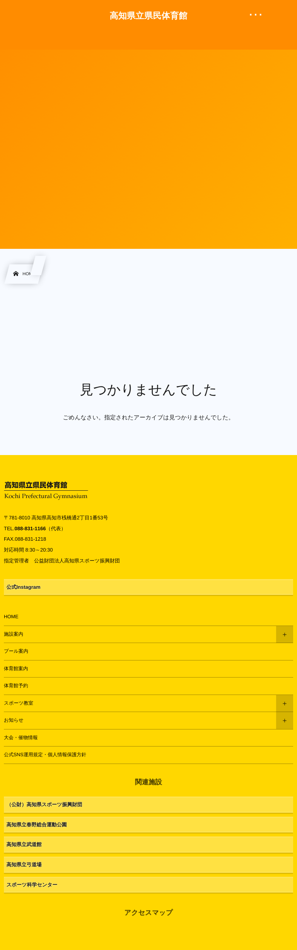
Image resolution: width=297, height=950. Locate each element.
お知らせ (14, 720)
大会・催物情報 (21, 737)
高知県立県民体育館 (148, 16)
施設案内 (13, 634)
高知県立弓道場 (24, 864)
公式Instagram (24, 587)
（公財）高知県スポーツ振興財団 (44, 804)
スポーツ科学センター (32, 885)
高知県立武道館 (24, 844)
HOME (11, 616)
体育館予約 (16, 685)
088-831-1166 (30, 528)
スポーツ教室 (18, 703)
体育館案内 (16, 668)
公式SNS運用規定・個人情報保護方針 (45, 754)
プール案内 (16, 651)
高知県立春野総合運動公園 (37, 825)
